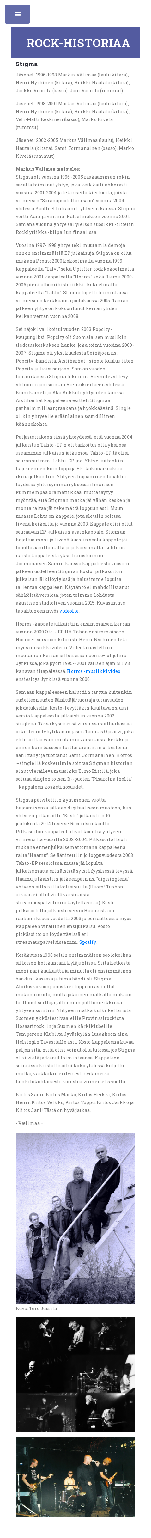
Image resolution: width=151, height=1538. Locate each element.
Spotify (87, 942)
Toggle (18, 16)
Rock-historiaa (78, 42)
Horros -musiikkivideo (93, 671)
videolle (69, 611)
